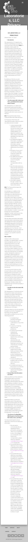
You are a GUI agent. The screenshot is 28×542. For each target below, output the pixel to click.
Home (6, 527)
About (18, 527)
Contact (14, 531)
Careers (7, 531)
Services (12, 527)
